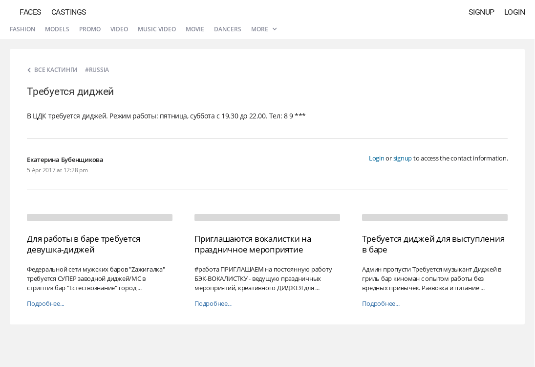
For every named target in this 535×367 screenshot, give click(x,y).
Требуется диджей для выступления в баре (433, 244)
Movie (195, 29)
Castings (68, 12)
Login (514, 12)
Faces (31, 12)
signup (402, 158)
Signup (481, 12)
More (264, 29)
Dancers (227, 29)
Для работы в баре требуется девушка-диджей (83, 244)
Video (119, 29)
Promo (90, 29)
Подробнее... (45, 303)
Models (57, 29)
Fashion (22, 29)
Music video (157, 29)
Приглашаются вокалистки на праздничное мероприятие (252, 244)
